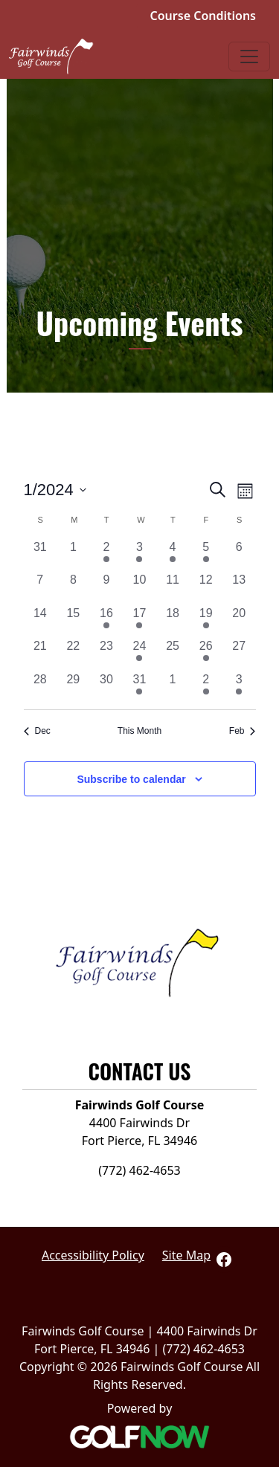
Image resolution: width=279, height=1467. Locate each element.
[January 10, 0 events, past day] (139, 587)
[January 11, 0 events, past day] (173, 587)
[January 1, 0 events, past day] (73, 555)
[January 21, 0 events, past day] (40, 654)
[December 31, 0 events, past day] (40, 555)
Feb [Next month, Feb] (242, 731)
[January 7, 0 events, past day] (40, 587)
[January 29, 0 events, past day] (73, 687)
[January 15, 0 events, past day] (73, 621)
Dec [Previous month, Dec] (37, 731)
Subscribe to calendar (131, 779)
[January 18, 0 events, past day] (173, 621)
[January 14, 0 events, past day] (40, 621)
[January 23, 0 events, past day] (107, 654)
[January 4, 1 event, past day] (173, 555)
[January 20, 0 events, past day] (239, 621)
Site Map (186, 1255)
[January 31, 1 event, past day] (139, 687)
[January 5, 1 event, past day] (205, 555)
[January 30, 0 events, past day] (107, 687)
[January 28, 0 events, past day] (40, 687)
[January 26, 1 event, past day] (205, 654)
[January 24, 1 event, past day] (139, 654)
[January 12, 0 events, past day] (205, 587)
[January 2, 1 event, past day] (107, 555)
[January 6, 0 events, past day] (239, 555)
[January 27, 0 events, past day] (239, 654)
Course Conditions (203, 15)
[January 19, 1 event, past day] (205, 621)
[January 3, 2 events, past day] (139, 555)
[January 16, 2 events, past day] (107, 621)
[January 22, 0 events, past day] (73, 654)
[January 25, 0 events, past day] (173, 654)
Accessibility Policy (93, 1255)
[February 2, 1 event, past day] (205, 687)
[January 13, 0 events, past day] (239, 587)
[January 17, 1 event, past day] (139, 621)
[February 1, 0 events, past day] (173, 687)
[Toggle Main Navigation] (249, 56)
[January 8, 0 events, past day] (73, 587)
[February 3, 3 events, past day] (239, 687)
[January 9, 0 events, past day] (107, 587)
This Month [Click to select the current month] (139, 731)
